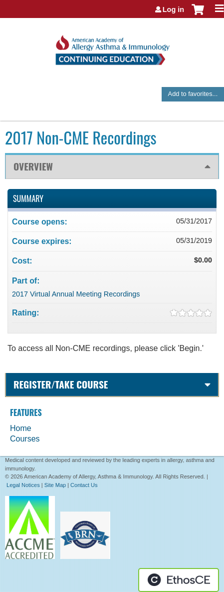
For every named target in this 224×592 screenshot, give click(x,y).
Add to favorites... (193, 94)
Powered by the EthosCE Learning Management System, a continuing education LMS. (178, 580)
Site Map (55, 485)
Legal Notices (23, 485)
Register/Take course (60, 384)
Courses (25, 438)
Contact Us (83, 485)
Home (20, 428)
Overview (33, 166)
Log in (173, 9)
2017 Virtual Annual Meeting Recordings (76, 294)
